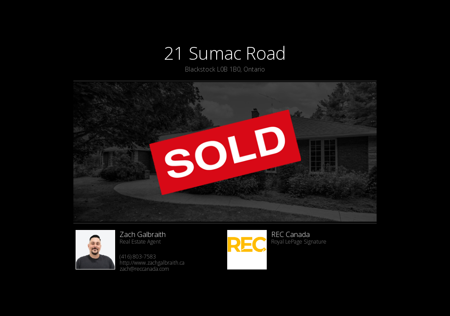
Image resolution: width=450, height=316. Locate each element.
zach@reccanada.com (144, 269)
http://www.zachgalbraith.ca (152, 262)
